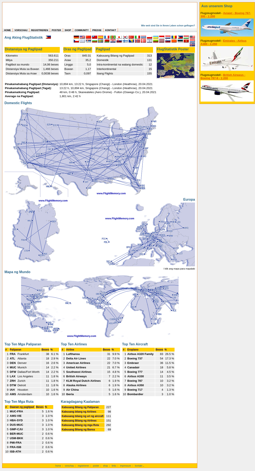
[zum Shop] (227, 6)
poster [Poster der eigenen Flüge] (96, 465)
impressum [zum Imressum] (125, 465)
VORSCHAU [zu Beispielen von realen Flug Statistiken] (20, 30)
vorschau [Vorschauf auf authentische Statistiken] (69, 465)
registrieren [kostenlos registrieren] (83, 465)
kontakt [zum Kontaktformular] (138, 465)
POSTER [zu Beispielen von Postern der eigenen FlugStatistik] (56, 30)
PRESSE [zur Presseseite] (97, 30)
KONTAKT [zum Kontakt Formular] (110, 30)
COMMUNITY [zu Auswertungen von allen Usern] (82, 30)
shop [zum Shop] (105, 465)
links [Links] (114, 465)
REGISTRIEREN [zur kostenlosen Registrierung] (39, 30)
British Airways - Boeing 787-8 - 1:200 (223, 76)
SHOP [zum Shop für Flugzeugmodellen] (68, 30)
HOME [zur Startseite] (7, 30)
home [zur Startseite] (58, 465)
